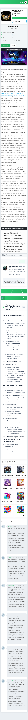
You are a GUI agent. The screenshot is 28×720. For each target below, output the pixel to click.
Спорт (13, 35)
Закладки (16, 21)
